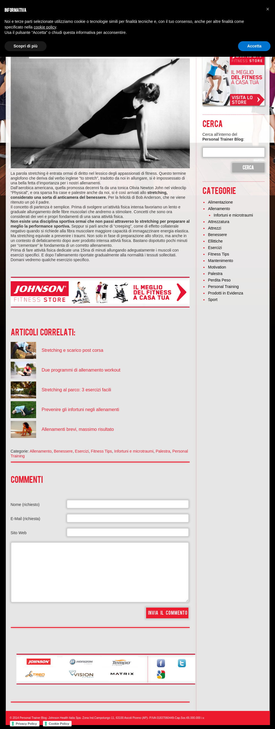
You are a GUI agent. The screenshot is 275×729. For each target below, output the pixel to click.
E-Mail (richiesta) (25, 518)
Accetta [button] (254, 46)
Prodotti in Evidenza (225, 293)
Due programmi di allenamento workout (81, 370)
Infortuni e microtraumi (133, 451)
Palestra (163, 451)
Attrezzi (214, 228)
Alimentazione (220, 202)
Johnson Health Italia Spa (65, 717)
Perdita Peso (219, 280)
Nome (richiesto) (25, 504)
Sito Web (19, 533)
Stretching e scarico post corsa (73, 350)
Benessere (63, 451)
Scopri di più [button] (26, 46)
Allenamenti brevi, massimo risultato (78, 429)
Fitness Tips (101, 451)
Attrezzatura (218, 221)
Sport (212, 299)
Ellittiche (215, 241)
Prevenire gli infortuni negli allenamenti (80, 409)
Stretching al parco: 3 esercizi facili (76, 389)
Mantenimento (220, 260)
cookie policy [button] (45, 27)
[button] (267, 9)
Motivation (217, 267)
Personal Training (223, 286)
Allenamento (41, 451)
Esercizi (82, 451)
